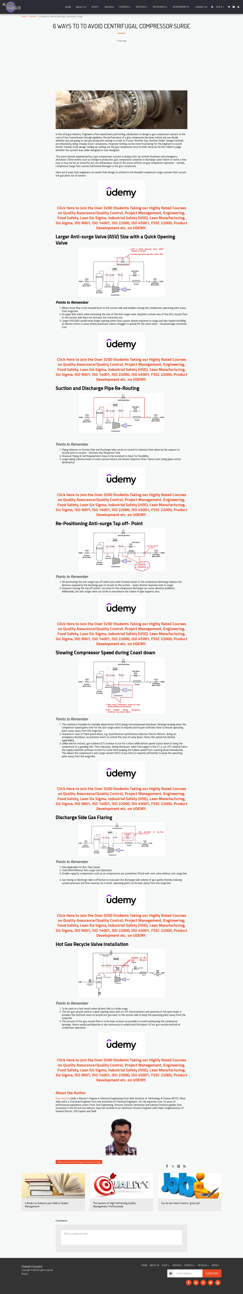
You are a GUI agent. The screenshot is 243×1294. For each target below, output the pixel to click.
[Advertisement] (121, 67)
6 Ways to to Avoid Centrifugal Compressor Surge (79, 1162)
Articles (33, 16)
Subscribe (212, 1273)
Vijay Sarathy (63, 1098)
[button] (125, 7)
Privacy (25, 1273)
